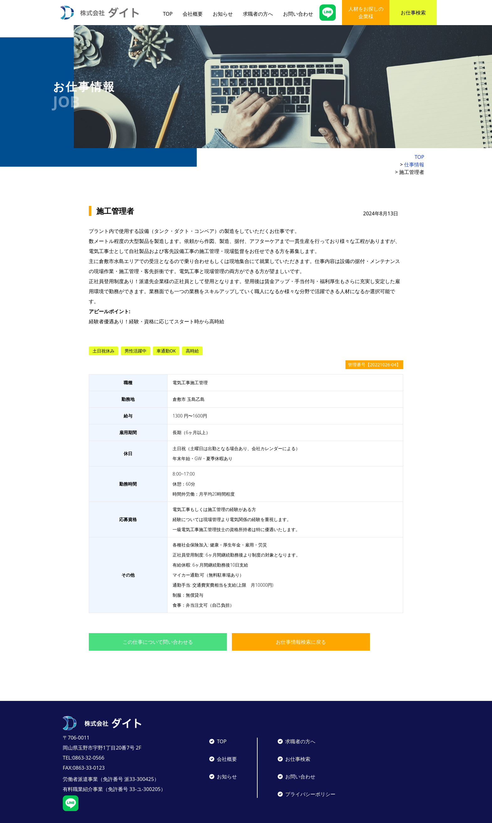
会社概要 (193, 13)
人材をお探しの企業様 (365, 12)
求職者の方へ (258, 13)
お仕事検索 (413, 12)
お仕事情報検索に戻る (301, 626)
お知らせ (223, 13)
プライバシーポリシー (310, 779)
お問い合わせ (298, 13)
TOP (168, 13)
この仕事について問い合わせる (158, 626)
